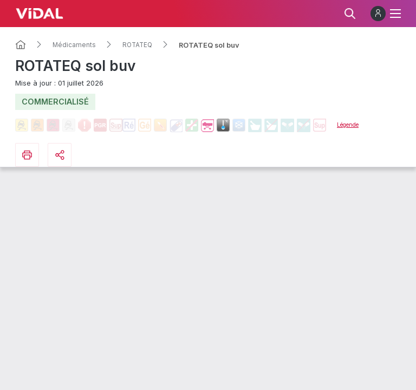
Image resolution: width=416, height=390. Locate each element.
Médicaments (74, 45)
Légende (348, 124)
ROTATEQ (137, 45)
